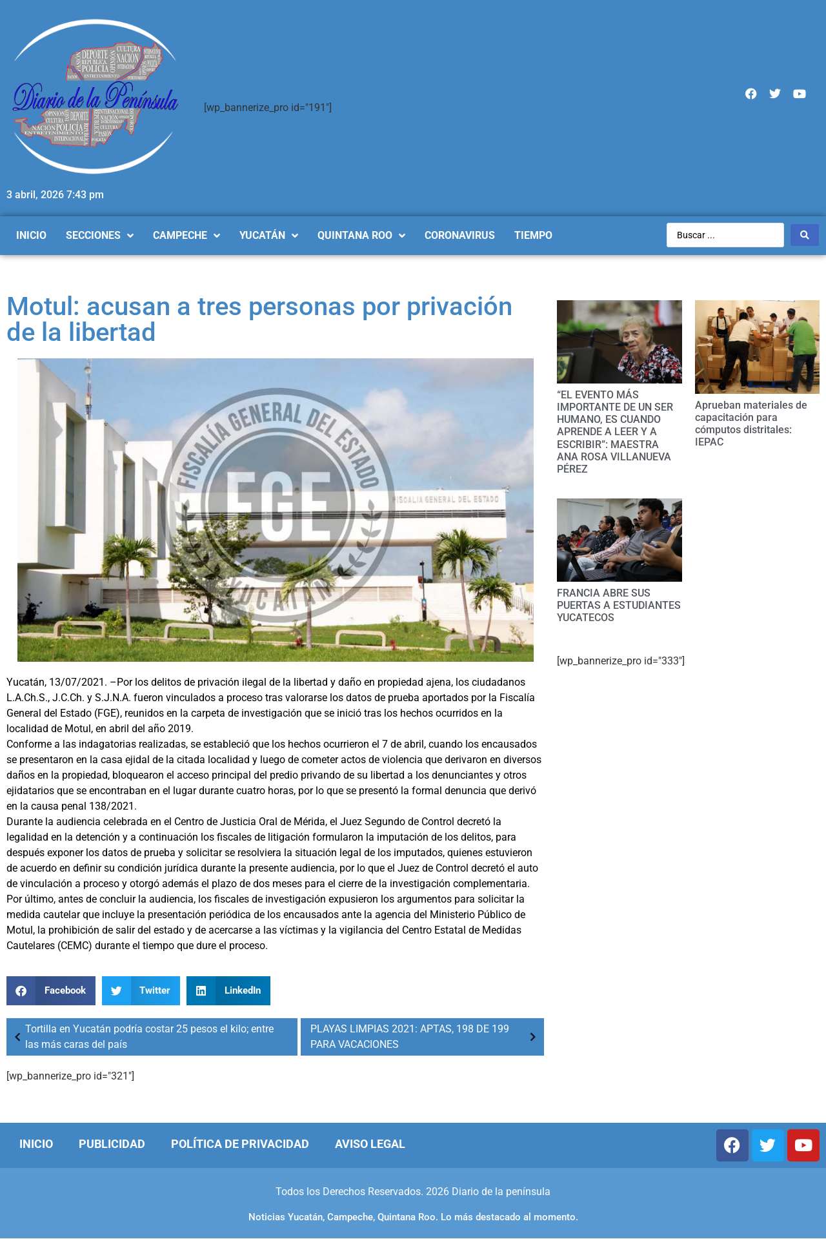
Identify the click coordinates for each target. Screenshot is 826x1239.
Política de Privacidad (240, 1144)
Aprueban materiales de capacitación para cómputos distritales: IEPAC (751, 424)
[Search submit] (805, 235)
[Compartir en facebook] (51, 990)
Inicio (36, 1144)
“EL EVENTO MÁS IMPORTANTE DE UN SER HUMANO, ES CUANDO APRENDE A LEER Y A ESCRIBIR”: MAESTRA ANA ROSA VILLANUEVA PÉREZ (615, 432)
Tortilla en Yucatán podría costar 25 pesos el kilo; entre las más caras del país (142, 1036)
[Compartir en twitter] (141, 990)
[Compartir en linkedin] (228, 990)
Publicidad (112, 1144)
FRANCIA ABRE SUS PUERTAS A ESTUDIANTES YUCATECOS (619, 605)
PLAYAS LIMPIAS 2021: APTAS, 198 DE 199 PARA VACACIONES (425, 1036)
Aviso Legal (370, 1144)
